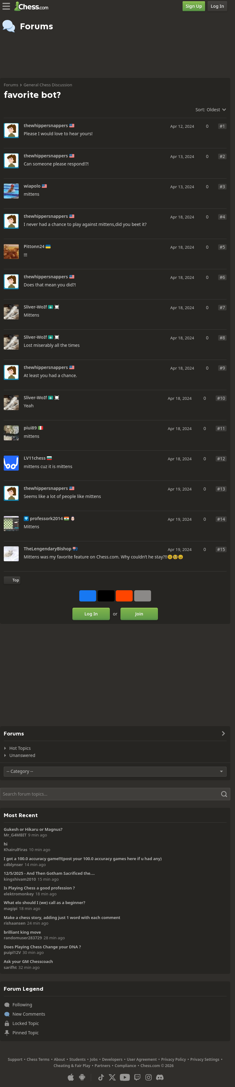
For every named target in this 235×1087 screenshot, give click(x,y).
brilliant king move (22, 932)
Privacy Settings (204, 1059)
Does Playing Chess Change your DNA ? (42, 947)
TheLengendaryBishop (47, 548)
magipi (10, 908)
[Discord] (160, 1077)
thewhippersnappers (46, 125)
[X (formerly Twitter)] (112, 1077)
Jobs (94, 1059)
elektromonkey (19, 894)
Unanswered (22, 755)
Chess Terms (38, 1059)
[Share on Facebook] (87, 595)
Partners (102, 1065)
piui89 (30, 427)
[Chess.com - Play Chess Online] (32, 6)
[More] (142, 595)
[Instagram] (148, 1077)
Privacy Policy (173, 1059)
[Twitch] (137, 1077)
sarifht (10, 967)
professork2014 (46, 518)
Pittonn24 (34, 246)
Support (15, 1059)
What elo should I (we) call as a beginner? (44, 902)
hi (5, 844)
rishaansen (15, 923)
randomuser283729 (23, 938)
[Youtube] (125, 1077)
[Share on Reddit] (124, 595)
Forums (11, 85)
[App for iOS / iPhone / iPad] (71, 1077)
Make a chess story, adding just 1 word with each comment (62, 917)
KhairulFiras (15, 849)
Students (77, 1059)
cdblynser (13, 864)
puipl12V (12, 952)
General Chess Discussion (47, 85)
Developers (112, 1059)
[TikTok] (101, 1077)
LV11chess (35, 458)
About (59, 1059)
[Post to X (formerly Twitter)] (106, 595)
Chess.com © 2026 (157, 1065)
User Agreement (142, 1059)
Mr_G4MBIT (15, 835)
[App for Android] (82, 1077)
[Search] (115, 794)
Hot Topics (20, 748)
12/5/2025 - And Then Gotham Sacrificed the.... (49, 873)
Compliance (125, 1065)
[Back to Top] (12, 580)
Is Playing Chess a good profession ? (39, 888)
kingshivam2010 (20, 879)
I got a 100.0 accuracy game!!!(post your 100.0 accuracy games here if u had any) (83, 858)
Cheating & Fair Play (72, 1065)
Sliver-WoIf (35, 306)
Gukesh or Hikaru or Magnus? (33, 829)
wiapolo (32, 186)
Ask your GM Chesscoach (28, 961)
